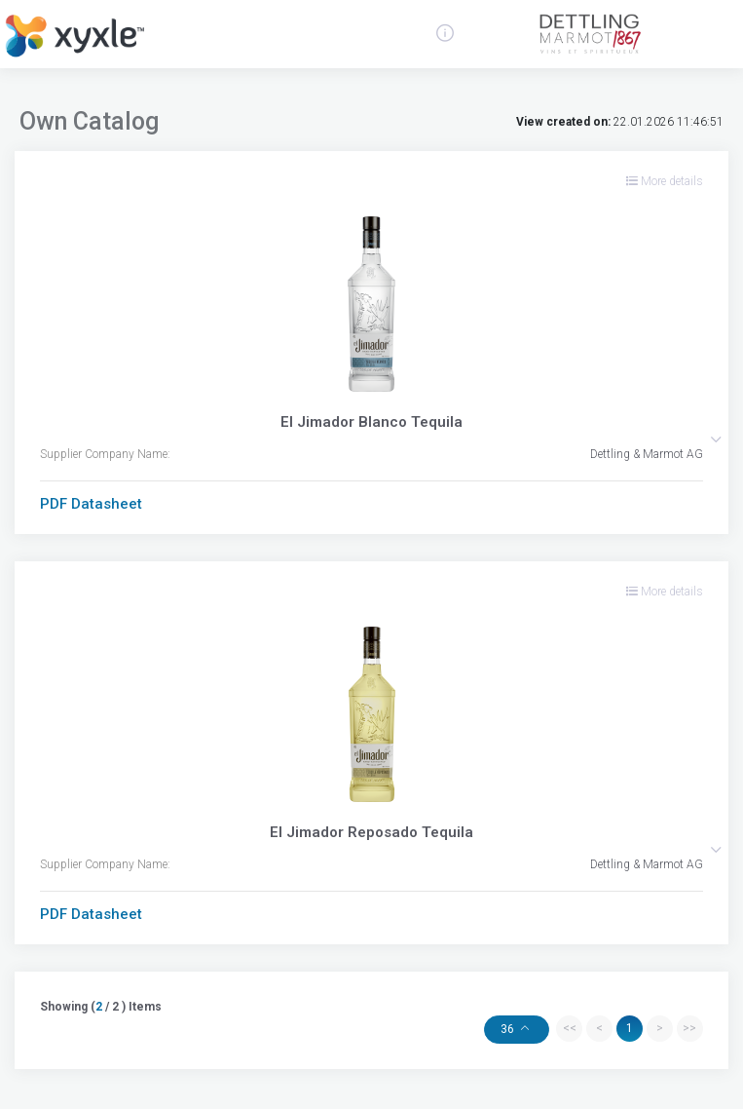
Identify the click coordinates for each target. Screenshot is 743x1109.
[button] (716, 439)
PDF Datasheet (91, 504)
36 (509, 1029)
